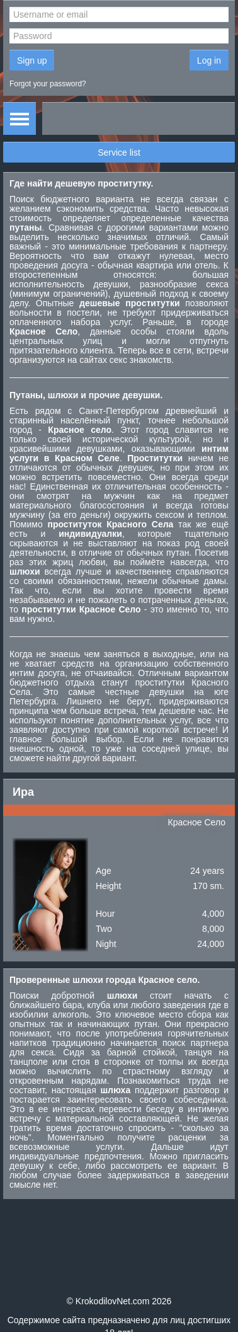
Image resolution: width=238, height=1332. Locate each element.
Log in (209, 60)
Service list (119, 152)
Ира (23, 792)
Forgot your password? (47, 83)
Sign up (32, 60)
